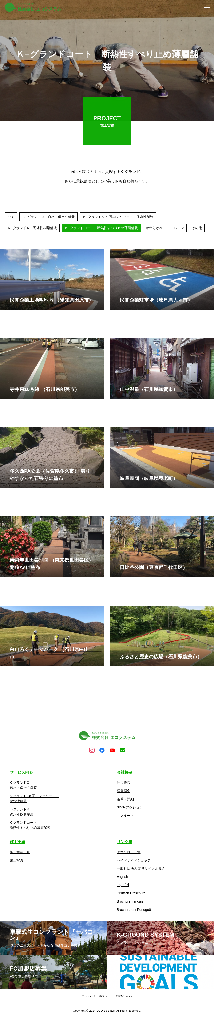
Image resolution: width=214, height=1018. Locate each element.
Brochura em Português (135, 910)
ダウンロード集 (129, 852)
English (122, 877)
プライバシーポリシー (96, 996)
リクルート (125, 815)
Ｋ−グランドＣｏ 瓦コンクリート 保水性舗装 (118, 218)
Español (123, 885)
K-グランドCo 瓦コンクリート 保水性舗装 (34, 798)
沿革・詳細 (125, 799)
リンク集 (124, 842)
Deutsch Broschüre (131, 893)
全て (11, 218)
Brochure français (130, 901)
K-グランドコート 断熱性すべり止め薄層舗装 (30, 825)
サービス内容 (21, 772)
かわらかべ (154, 229)
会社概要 (124, 772)
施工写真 (16, 860)
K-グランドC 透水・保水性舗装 (23, 785)
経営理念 (123, 791)
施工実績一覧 (20, 852)
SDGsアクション (130, 807)
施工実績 (17, 842)
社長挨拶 (123, 783)
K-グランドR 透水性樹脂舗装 (21, 811)
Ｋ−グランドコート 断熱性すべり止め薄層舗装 (101, 229)
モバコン (177, 229)
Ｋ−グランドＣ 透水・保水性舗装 (48, 218)
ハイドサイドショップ (134, 860)
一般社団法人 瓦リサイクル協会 (141, 868)
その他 (197, 229)
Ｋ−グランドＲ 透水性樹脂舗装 (32, 229)
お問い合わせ (124, 996)
